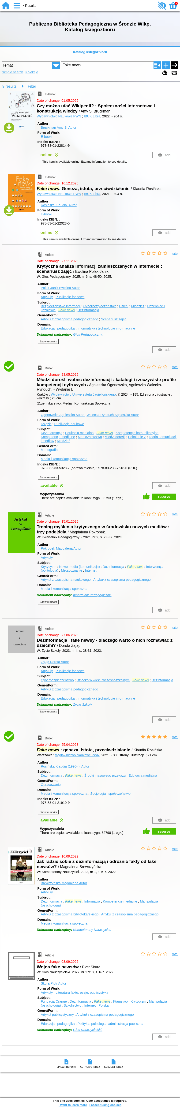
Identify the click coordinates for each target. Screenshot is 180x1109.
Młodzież (137, 306)
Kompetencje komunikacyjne (137, 433)
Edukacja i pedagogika (58, 328)
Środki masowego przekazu (105, 775)
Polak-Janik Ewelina (60, 288)
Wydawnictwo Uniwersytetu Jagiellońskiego (83, 394)
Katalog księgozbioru (90, 52)
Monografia (49, 450)
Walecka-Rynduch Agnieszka (112, 415)
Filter (32, 86)
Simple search (12, 72)
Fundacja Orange (54, 1001)
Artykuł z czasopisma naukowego (66, 579)
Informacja (92, 901)
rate (175, 253)
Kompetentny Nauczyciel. (92, 930)
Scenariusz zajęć (114, 319)
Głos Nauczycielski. (87, 1030)
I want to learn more (73, 1105)
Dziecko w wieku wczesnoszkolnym (103, 680)
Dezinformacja (88, 310)
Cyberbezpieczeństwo (99, 306)
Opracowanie (51, 785)
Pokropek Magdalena (61, 548)
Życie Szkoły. (83, 704)
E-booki (46, 137)
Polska (103, 1005)
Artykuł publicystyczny (57, 1014)
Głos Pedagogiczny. (88, 334)
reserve (164, 496)
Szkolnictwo (73, 1005)
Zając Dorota (55, 662)
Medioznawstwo (90, 437)
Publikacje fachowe (70, 297)
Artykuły (47, 297)
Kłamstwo (120, 1001)
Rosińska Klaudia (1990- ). (65, 766)
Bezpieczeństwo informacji (61, 306)
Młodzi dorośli (115, 437)
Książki (46, 424)
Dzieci (123, 306)
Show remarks (48, 341)
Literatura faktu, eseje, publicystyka (82, 992)
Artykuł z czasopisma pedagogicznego (69, 319)
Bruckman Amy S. (58, 127)
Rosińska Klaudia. (59, 205)
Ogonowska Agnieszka (63, 415)
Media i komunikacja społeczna (64, 459)
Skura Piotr (53, 983)
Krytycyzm (48, 567)
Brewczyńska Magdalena (64, 883)
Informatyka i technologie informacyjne (106, 328)
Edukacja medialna (79, 433)
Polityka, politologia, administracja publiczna (110, 1024)
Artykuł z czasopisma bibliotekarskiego (69, 914)
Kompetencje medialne (58, 437)
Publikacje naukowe (69, 424)
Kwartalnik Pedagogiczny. (92, 595)
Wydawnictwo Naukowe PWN (59, 116)
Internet (91, 570)
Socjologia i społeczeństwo (110, 793)
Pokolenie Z (137, 437)
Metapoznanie (71, 570)
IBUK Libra (92, 116)
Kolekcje (31, 72)
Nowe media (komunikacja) (79, 567)
